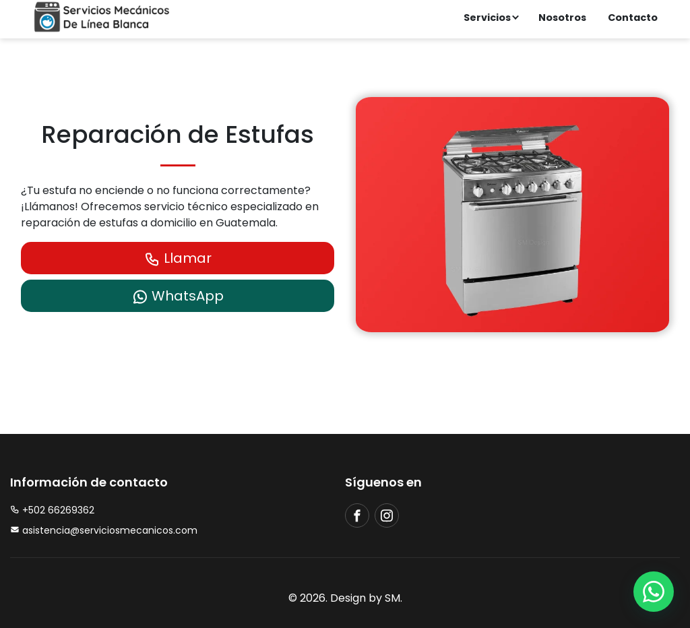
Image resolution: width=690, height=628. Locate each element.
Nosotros (562, 17)
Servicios (487, 17)
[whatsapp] (653, 591)
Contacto (633, 17)
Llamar (178, 258)
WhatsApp (178, 295)
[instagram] (387, 515)
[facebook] (357, 515)
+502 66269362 (52, 510)
